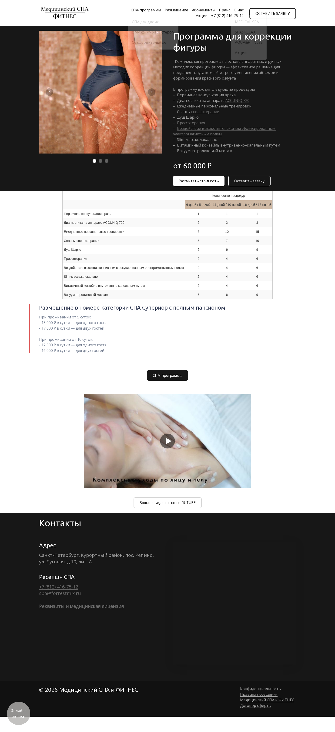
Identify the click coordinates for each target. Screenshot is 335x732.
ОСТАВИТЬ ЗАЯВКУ (272, 13)
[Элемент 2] (100, 161)
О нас (236, 10)
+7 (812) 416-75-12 (225, 15)
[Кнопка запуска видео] (167, 442)
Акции (199, 15)
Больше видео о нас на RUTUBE (167, 504)
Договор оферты (255, 706)
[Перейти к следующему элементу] (151, 92)
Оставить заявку (250, 181)
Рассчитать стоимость (199, 181)
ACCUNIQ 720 (237, 100)
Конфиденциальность (260, 690)
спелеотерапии (205, 111)
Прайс (222, 10)
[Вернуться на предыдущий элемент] (49, 92)
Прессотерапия (191, 122)
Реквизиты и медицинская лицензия (81, 608)
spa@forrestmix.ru (60, 595)
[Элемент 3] (106, 161)
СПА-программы (143, 10)
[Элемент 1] (94, 161)
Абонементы (201, 10)
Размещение (174, 10)
